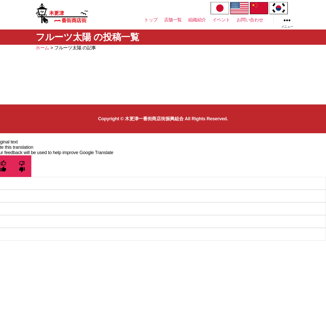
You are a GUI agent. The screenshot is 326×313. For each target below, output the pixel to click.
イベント (221, 24)
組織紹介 (197, 24)
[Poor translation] (22, 176)
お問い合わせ (250, 24)
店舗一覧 (173, 24)
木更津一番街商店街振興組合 (154, 128)
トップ (151, 24)
